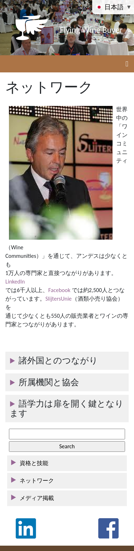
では (11, 290)
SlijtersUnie (58, 298)
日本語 (110, 7)
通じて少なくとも (28, 315)
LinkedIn (15, 281)
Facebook (59, 290)
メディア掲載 (37, 498)
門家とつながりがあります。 (42, 324)
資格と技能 (34, 463)
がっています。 (25, 298)
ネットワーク (37, 480)
